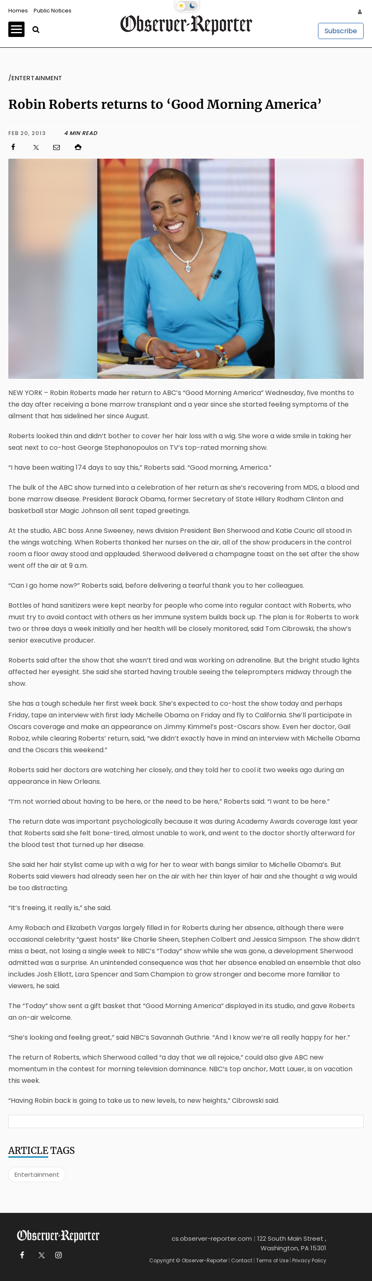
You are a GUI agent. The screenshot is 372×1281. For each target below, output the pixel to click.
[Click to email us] (60, 147)
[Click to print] (219, 147)
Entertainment (37, 1174)
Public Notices (52, 11)
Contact (241, 1260)
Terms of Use (272, 1260)
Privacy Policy (309, 1260)
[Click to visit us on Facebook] (17, 147)
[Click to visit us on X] (38, 147)
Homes (18, 11)
